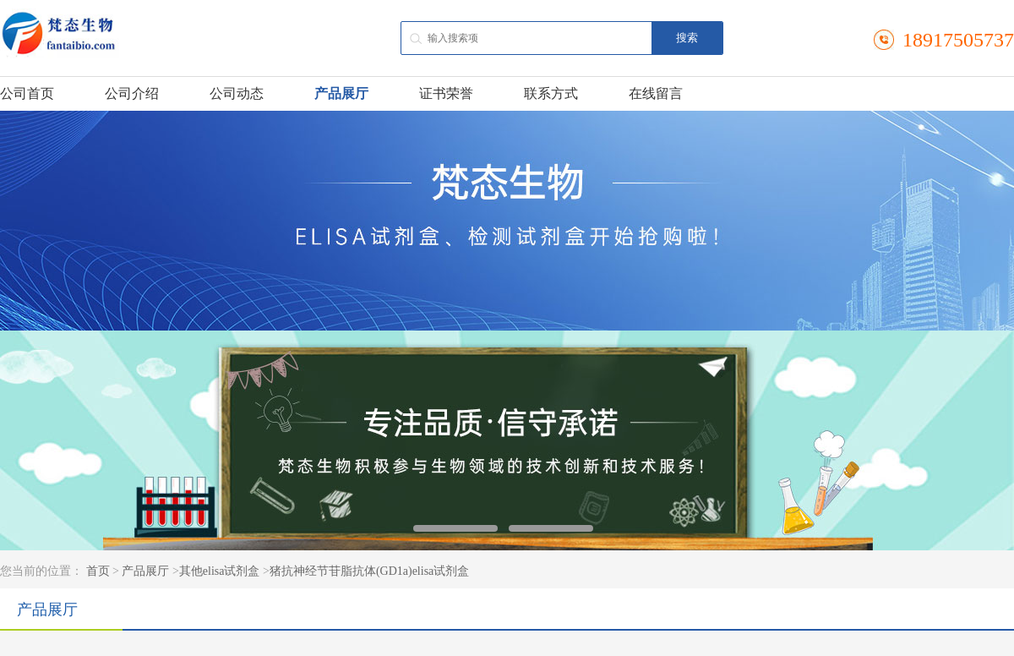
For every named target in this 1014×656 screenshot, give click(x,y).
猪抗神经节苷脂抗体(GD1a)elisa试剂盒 (369, 571)
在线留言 (656, 93)
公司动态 (237, 93)
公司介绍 (132, 93)
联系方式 (551, 93)
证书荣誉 (446, 93)
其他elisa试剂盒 (219, 571)
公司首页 (27, 93)
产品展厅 (341, 93)
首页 (98, 571)
